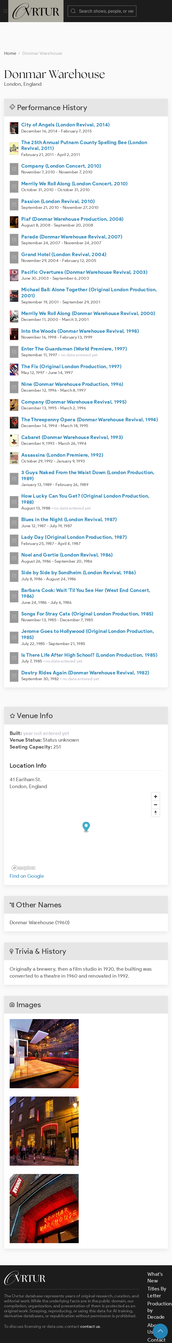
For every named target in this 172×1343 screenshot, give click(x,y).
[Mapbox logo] (23, 840)
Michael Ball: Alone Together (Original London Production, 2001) (89, 265)
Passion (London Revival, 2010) (58, 174)
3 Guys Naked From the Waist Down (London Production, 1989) (88, 448)
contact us (90, 1298)
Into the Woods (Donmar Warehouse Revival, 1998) (80, 303)
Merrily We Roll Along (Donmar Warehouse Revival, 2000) (88, 286)
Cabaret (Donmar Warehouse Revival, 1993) (72, 410)
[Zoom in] (156, 769)
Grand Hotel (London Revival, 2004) (63, 227)
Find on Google (27, 848)
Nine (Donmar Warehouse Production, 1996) (72, 357)
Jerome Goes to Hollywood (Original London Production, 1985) (87, 607)
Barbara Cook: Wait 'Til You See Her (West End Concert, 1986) (85, 566)
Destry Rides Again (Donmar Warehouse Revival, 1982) (85, 645)
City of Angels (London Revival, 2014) (65, 97)
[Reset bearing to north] (156, 785)
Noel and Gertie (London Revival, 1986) (67, 527)
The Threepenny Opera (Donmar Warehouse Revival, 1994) (89, 392)
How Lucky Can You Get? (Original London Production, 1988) (85, 471)
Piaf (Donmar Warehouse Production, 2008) (72, 191)
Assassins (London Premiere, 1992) (62, 427)
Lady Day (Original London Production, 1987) (74, 509)
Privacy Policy (134, 1334)
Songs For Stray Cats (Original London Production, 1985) (87, 586)
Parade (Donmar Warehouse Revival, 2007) (71, 209)
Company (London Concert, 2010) (61, 138)
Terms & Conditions (93, 1334)
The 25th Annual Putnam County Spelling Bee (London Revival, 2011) (84, 118)
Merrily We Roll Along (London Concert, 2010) (74, 156)
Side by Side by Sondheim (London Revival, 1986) (78, 545)
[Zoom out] (156, 777)
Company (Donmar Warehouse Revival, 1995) (73, 374)
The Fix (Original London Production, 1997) (71, 339)
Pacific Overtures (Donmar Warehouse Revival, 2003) (84, 244)
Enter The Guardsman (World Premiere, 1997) (74, 321)
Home (10, 25)
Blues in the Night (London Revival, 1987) (69, 492)
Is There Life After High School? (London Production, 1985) (89, 627)
